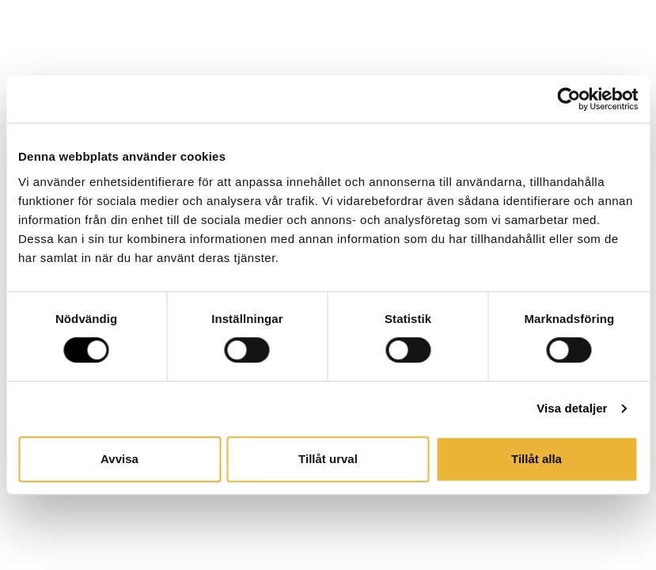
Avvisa (119, 459)
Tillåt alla (536, 459)
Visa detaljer (572, 408)
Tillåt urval (328, 459)
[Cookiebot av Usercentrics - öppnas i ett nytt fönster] (568, 99)
